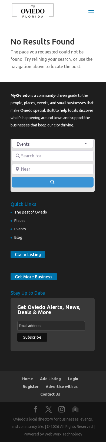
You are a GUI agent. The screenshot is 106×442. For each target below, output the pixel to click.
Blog (18, 237)
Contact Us (50, 394)
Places (19, 220)
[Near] (52, 169)
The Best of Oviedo (30, 212)
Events (20, 229)
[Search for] (52, 155)
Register (31, 386)
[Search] (52, 182)
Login (73, 379)
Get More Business (33, 276)
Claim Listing (28, 254)
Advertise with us (62, 386)
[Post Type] (52, 143)
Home (27, 379)
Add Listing (50, 379)
